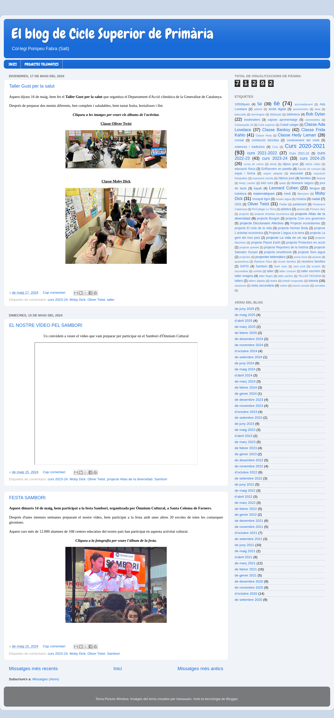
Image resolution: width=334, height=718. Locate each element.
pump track (300, 256)
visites (283, 285)
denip (273, 164)
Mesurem (303, 193)
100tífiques (242, 104)
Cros (275, 146)
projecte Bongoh (268, 218)
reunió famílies (287, 261)
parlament (299, 204)
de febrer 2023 (246, 448)
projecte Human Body (293, 228)
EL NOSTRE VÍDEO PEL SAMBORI (45, 325)
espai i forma (245, 173)
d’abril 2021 (243, 557)
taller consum (288, 271)
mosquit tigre (261, 199)
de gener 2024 (246, 393)
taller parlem (285, 275)
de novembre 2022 (249, 466)
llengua (315, 188)
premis (301, 209)
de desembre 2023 (249, 400)
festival (321, 178)
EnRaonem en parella (276, 169)
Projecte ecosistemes (305, 223)
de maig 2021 (245, 551)
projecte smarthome (278, 252)
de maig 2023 (245, 430)
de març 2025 (245, 327)
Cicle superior (266, 124)
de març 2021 (245, 563)
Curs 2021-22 (299, 153)
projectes (244, 256)
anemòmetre (300, 109)
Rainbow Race (263, 261)
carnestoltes (312, 119)
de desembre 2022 (249, 460)
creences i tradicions (250, 147)
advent (258, 109)
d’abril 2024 (243, 375)
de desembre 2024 (249, 339)
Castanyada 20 (244, 124)
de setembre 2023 (248, 418)
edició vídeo (312, 164)
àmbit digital (277, 109)
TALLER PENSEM (309, 275)
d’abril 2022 (243, 496)
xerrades (319, 285)
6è (277, 103)
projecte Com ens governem (305, 218)
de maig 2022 (245, 490)
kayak (258, 188)
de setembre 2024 (248, 357)
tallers (239, 281)
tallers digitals (257, 280)
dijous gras (290, 164)
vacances (240, 285)
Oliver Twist (96, 300)
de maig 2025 (245, 315)
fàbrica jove (286, 178)
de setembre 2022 (248, 478)
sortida (257, 271)
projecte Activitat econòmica (272, 213)
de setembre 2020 (248, 600)
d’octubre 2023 (246, 412)
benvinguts (258, 114)
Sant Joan (280, 266)
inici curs (267, 183)
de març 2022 (245, 503)
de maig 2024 (245, 369)
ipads (282, 183)
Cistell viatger (289, 125)
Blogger (232, 699)
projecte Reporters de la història (286, 247)
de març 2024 (245, 381)
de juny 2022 (244, 484)
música (301, 199)
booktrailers (252, 120)
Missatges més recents (33, 668)
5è (259, 104)
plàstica (286, 209)
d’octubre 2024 (246, 351)
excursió (296, 173)
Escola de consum (309, 168)
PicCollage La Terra (264, 209)
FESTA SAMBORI (27, 497)
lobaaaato (183, 699)
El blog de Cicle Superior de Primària (112, 34)
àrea (317, 109)
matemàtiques (264, 193)
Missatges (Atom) (45, 679)
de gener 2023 (246, 454)
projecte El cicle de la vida (253, 228)
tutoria (313, 281)
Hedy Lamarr (247, 183)
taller (110, 300)
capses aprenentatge (283, 120)
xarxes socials (300, 285)
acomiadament (304, 104)
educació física (245, 169)
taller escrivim (310, 271)
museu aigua (283, 199)
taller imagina (244, 276)
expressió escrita (263, 178)
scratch (315, 266)
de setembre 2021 (248, 539)
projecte (244, 213)
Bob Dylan (315, 114)
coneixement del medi (303, 140)
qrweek (316, 256)
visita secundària (262, 285)
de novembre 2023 (249, 406)
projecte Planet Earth (265, 242)
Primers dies (317, 209)
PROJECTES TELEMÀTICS (42, 64)
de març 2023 (245, 442)
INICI (13, 64)
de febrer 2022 (246, 509)
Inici (118, 668)
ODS (238, 204)
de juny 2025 (244, 309)
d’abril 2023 (243, 436)
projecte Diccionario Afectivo (262, 223)
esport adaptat (273, 173)
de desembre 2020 (249, 581)
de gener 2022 (246, 514)
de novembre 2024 (249, 345)
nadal (316, 199)
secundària (241, 271)
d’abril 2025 (243, 321)
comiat (239, 140)
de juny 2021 (244, 545)
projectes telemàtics (270, 257)
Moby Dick (78, 300)
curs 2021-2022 (262, 153)
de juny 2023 (244, 424)
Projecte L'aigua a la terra (286, 233)
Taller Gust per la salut (31, 86)
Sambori (160, 479)
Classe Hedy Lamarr (297, 135)
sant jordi (299, 266)
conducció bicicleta (265, 140)
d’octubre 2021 (246, 533)
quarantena (242, 261)
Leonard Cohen (283, 188)
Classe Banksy (276, 129)
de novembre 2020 (249, 587)
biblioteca (293, 114)
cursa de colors (254, 164)
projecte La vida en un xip (286, 238)
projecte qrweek (249, 247)
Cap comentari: (55, 292)
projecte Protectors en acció (305, 242)
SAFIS (244, 266)
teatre (273, 280)
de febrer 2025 (246, 333)
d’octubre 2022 (246, 472)
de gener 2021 (246, 575)
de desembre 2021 (249, 521)
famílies (305, 178)
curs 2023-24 (58, 300)
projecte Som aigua (311, 252)
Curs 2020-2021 (305, 146)
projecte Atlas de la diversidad (129, 479)
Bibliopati (275, 114)
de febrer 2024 (246, 387)
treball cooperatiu (292, 280)
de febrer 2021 (246, 569)
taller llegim (266, 275)
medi (287, 193)
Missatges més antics (200, 668)
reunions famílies (313, 261)
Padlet (283, 204)
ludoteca (240, 193)
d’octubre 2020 (246, 593)
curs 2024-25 (312, 158)
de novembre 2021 (249, 527)
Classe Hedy (264, 135)
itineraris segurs (302, 183)
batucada (240, 114)
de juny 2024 (244, 363)
